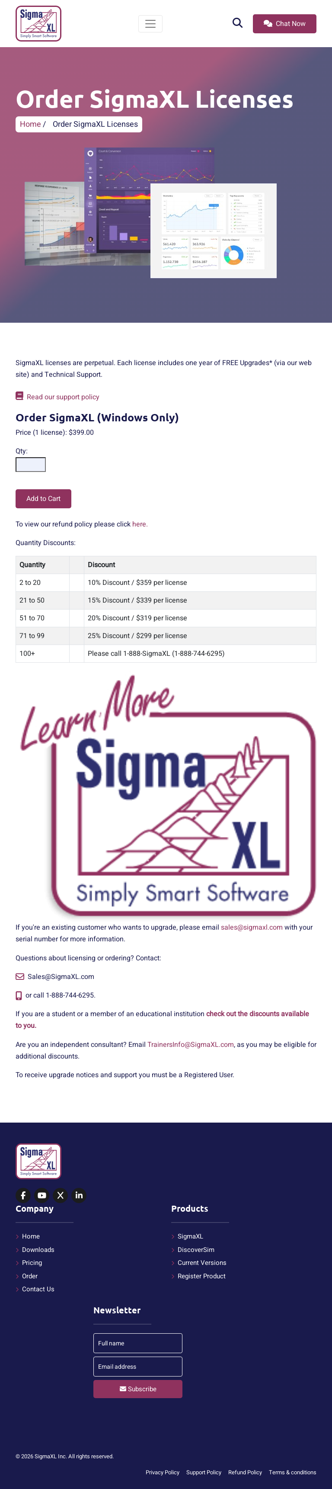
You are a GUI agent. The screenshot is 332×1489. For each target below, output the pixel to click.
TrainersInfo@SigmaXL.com (190, 1045)
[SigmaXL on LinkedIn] (78, 1196)
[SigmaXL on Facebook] (23, 1196)
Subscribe (138, 1389)
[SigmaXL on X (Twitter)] (60, 1196)
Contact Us (38, 1289)
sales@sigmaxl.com (252, 927)
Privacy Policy (162, 1472)
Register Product (202, 1276)
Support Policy (203, 1472)
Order (30, 1276)
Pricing (32, 1263)
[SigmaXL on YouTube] (41, 1196)
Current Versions (202, 1263)
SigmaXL (190, 1236)
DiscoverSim (196, 1250)
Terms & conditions (292, 1472)
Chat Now (285, 24)
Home (30, 124)
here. (140, 524)
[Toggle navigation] (150, 23)
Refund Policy (245, 1472)
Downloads (38, 1250)
